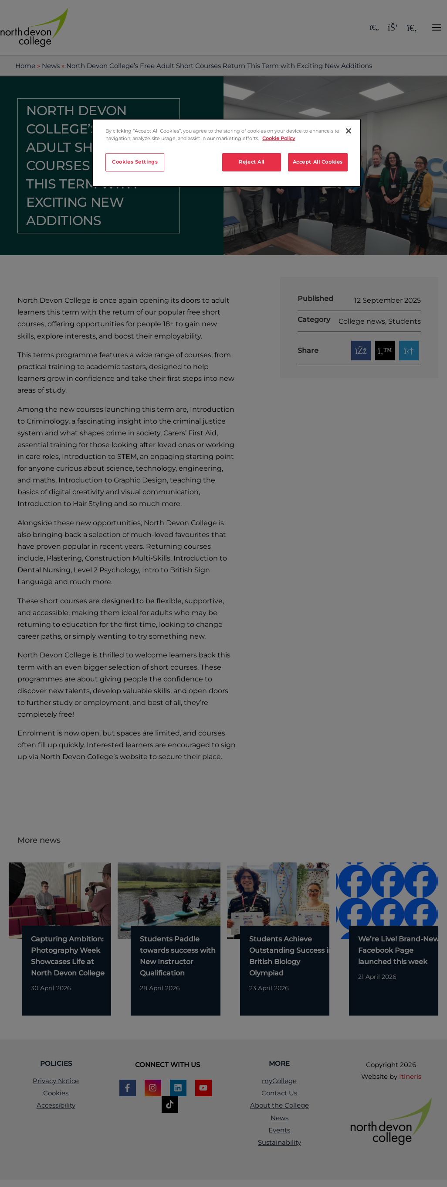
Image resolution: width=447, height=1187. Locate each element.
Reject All (251, 162)
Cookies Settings (135, 162)
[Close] (348, 130)
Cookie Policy (278, 138)
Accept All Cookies (318, 162)
